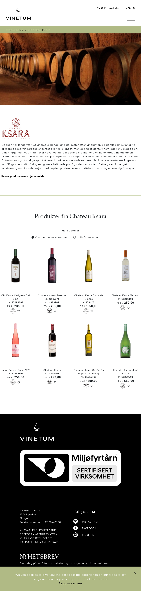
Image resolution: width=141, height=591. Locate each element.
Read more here (70, 583)
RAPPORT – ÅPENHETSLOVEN (38, 534)
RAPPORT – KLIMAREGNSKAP (39, 541)
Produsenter (14, 30)
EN (133, 8)
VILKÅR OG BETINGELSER (36, 538)
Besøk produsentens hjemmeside (22, 176)
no (128, 8)
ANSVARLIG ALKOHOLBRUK (38, 530)
